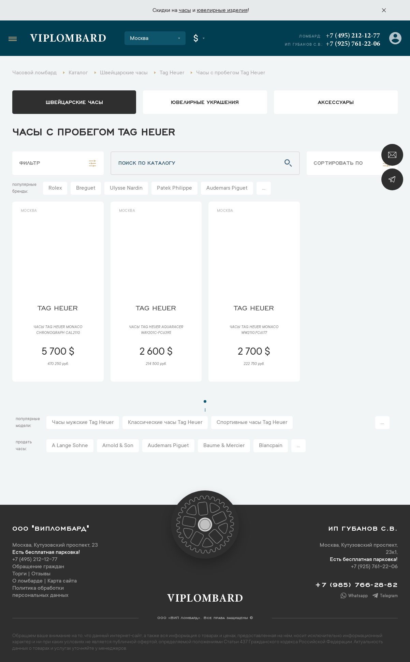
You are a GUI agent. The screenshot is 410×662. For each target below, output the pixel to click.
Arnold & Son (117, 446)
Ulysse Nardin (126, 188)
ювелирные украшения (205, 102)
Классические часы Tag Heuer (165, 423)
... (263, 188)
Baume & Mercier (224, 446)
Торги (19, 574)
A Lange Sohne (70, 446)
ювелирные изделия (222, 11)
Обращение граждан (38, 567)
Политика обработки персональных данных (40, 592)
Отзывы (40, 574)
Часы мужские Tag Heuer (83, 423)
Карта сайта (62, 581)
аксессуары (336, 102)
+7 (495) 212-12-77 (353, 35)
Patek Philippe (174, 188)
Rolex (55, 188)
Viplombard (68, 39)
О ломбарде (27, 581)
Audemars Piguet (227, 188)
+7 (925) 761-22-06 (353, 44)
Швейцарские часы (74, 102)
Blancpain (270, 446)
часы (185, 11)
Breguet (86, 188)
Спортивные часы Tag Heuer (252, 423)
